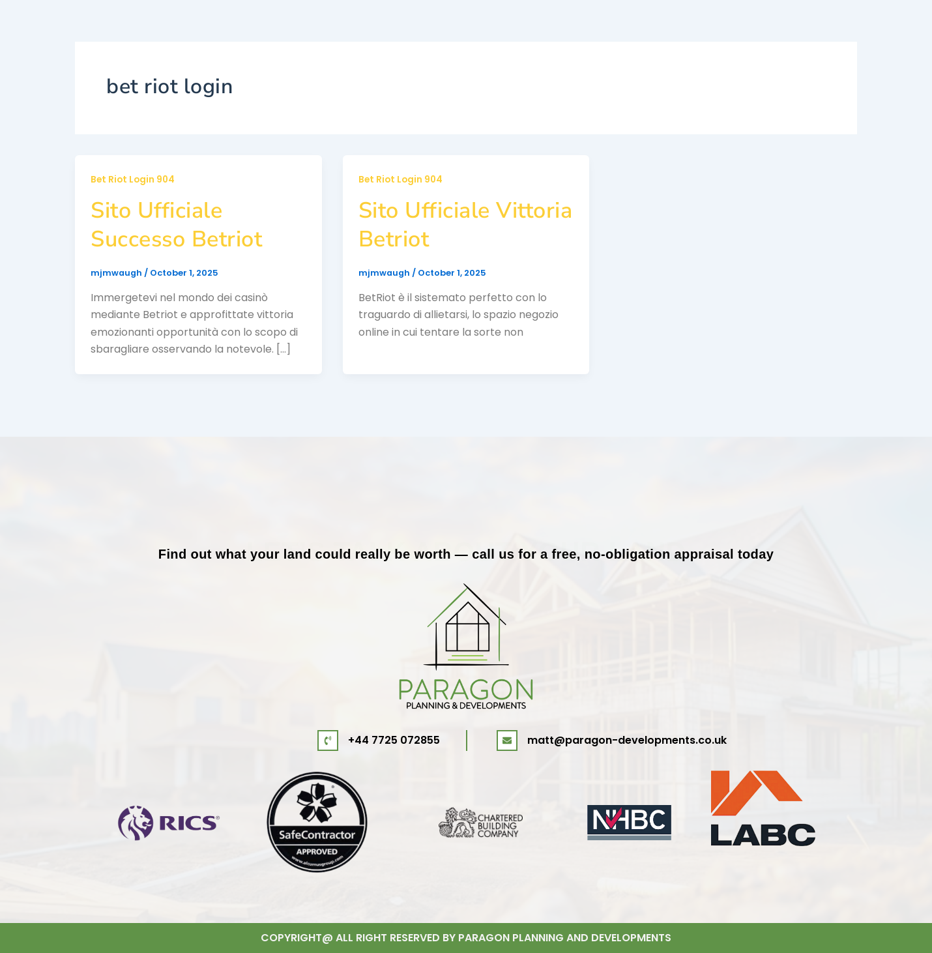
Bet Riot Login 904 (134, 179)
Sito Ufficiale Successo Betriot (176, 225)
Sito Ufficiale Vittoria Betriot (465, 225)
